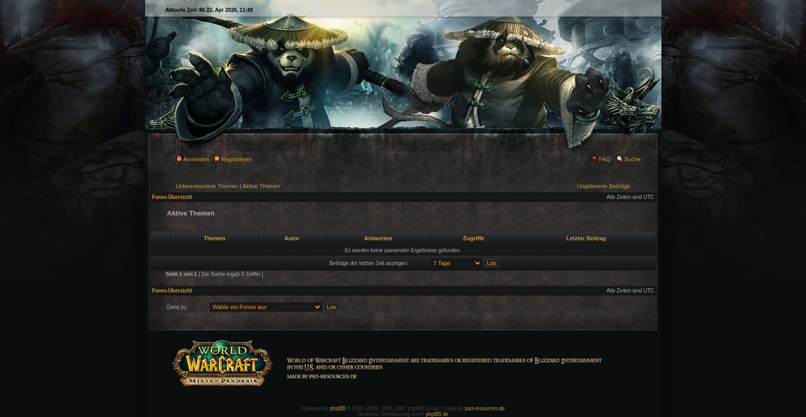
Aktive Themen (261, 186)
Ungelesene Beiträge (603, 186)
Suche (628, 159)
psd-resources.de (484, 408)
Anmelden (192, 159)
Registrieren (233, 159)
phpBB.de (437, 414)
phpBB (337, 408)
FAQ (600, 159)
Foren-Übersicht (172, 197)
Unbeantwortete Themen (207, 186)
